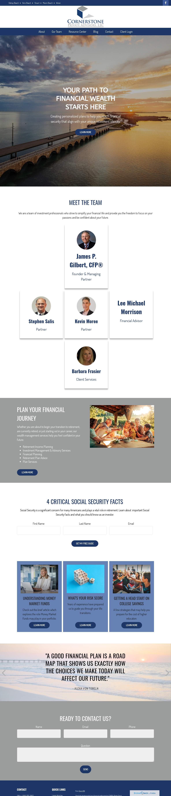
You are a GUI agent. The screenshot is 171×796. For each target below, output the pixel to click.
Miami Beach (48, 3)
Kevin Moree (86, 321)
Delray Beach (14, 3)
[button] (41, 31)
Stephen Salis (41, 321)
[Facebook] (166, 3)
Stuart (36, 3)
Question (85, 745)
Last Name (85, 523)
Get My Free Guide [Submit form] (85, 543)
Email (131, 523)
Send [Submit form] (85, 769)
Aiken (58, 3)
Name (39, 727)
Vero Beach (26, 3)
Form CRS (82, 791)
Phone (132, 727)
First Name (38, 523)
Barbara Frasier (86, 371)
